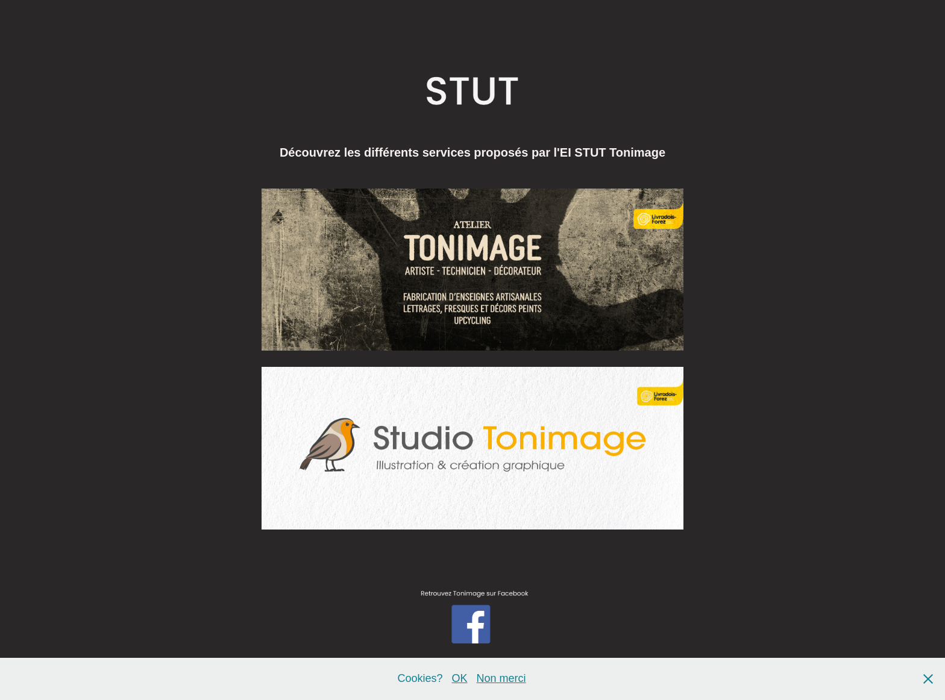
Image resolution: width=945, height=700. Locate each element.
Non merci (501, 678)
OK (459, 678)
